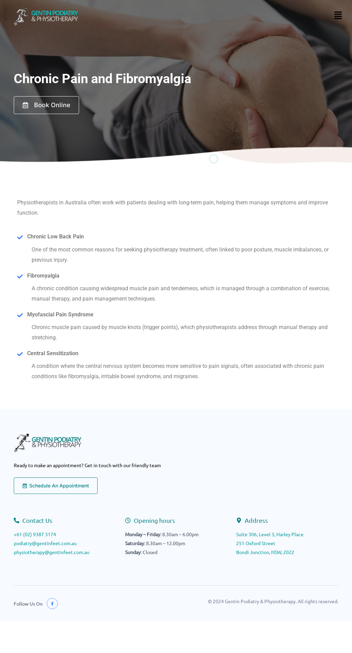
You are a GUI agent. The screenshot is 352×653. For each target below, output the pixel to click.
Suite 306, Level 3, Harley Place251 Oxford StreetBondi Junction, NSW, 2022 (270, 543)
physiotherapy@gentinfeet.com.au (51, 552)
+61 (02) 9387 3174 (35, 534)
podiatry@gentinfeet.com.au (45, 543)
